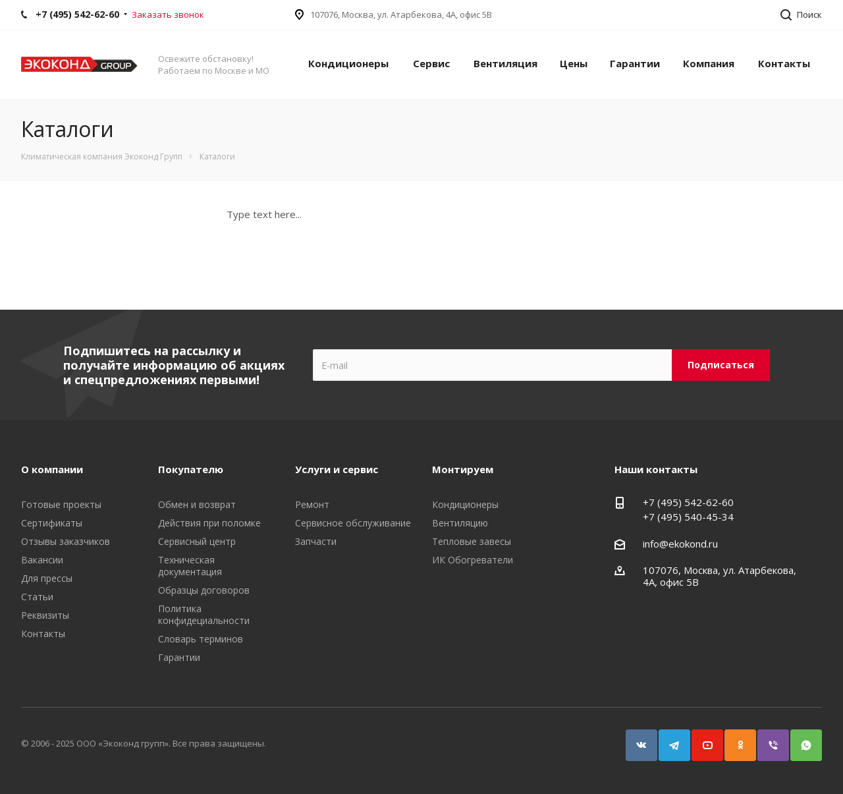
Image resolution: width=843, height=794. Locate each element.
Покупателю (190, 469)
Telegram (668, 739)
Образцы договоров (204, 590)
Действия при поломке (209, 523)
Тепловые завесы (471, 541)
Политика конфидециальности (204, 614)
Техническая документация (190, 565)
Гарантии (635, 63)
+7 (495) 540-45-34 (688, 516)
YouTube (701, 739)
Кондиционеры (348, 63)
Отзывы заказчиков (65, 541)
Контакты (784, 63)
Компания (708, 63)
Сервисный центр (197, 541)
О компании (52, 469)
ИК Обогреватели (472, 559)
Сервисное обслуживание (353, 523)
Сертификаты (51, 523)
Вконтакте (635, 739)
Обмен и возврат (197, 504)
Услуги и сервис (336, 469)
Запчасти (316, 541)
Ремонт (312, 504)
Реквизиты (45, 615)
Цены (573, 63)
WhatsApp (800, 739)
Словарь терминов (200, 639)
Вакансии (42, 559)
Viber (767, 739)
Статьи (37, 596)
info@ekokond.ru (680, 543)
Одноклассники (734, 739)
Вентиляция (505, 63)
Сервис (431, 63)
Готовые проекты (61, 504)
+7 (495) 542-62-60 (688, 502)
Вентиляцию (460, 523)
